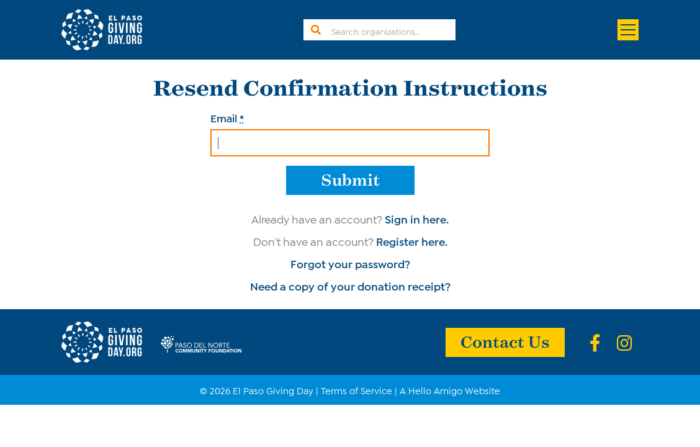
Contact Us (505, 341)
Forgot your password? (350, 263)
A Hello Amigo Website (450, 389)
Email (227, 117)
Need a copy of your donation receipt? (350, 285)
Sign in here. (417, 218)
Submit (350, 179)
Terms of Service (356, 389)
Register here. (411, 241)
